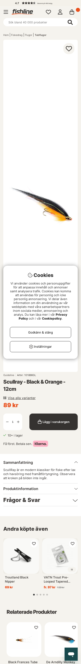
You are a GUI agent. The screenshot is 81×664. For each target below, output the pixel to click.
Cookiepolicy (52, 318)
